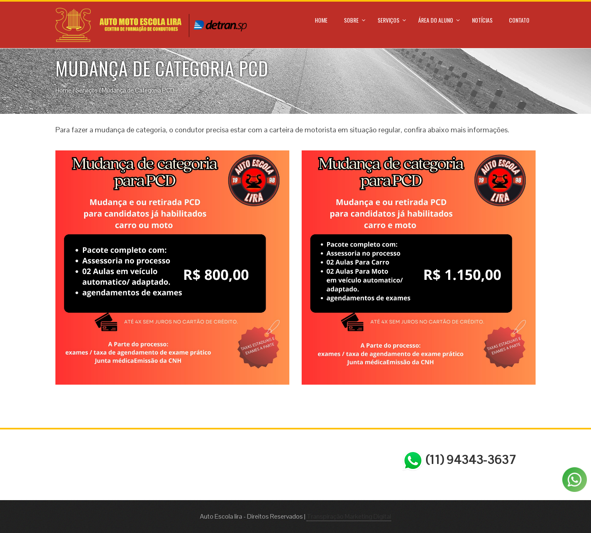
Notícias (482, 20)
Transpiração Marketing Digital (349, 516)
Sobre (351, 20)
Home (321, 20)
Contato (519, 20)
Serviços (388, 20)
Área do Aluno (435, 20)
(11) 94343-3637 (459, 460)
